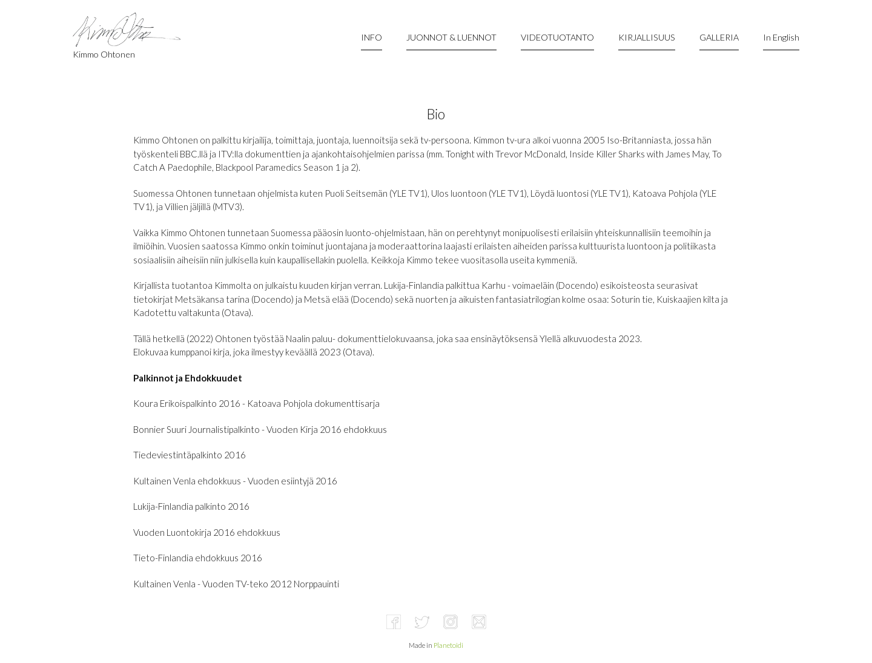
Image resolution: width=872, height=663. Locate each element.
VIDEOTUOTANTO (557, 37)
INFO (371, 37)
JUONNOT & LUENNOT (451, 37)
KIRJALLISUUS (646, 37)
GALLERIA (719, 37)
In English (781, 37)
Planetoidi (448, 645)
